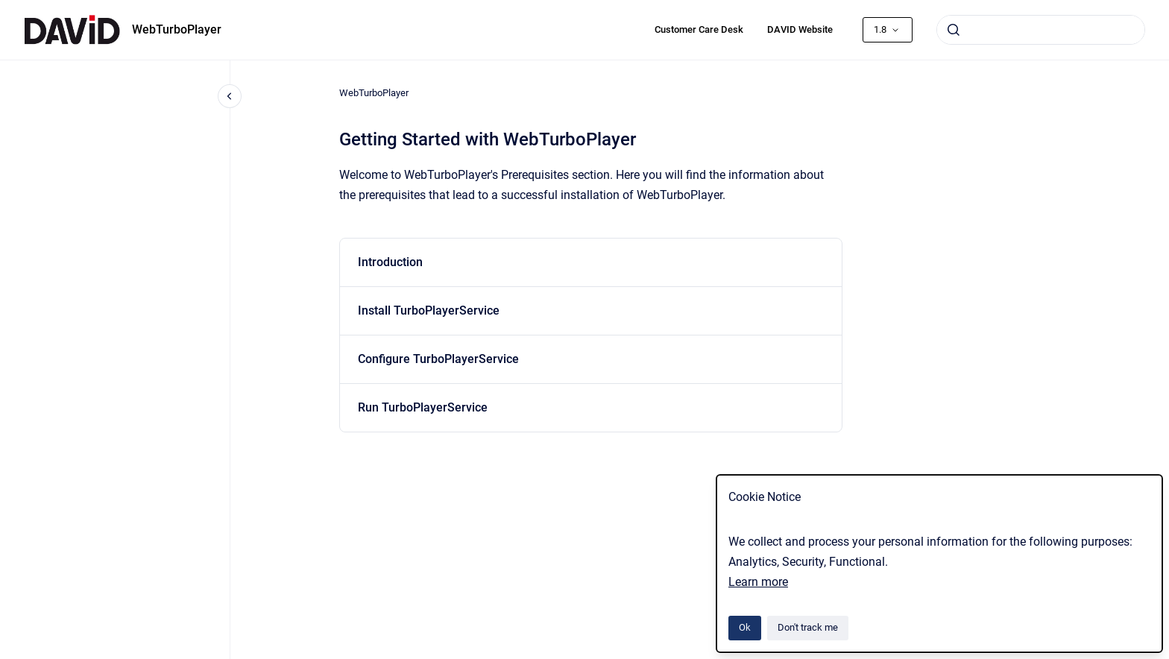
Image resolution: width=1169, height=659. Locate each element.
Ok (745, 627)
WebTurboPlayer (176, 29)
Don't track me (808, 627)
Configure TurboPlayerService (438, 359)
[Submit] (953, 30)
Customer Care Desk (699, 29)
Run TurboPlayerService (423, 407)
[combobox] (1040, 30)
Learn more (758, 582)
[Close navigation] (230, 96)
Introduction (390, 262)
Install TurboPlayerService (429, 310)
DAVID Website (800, 29)
